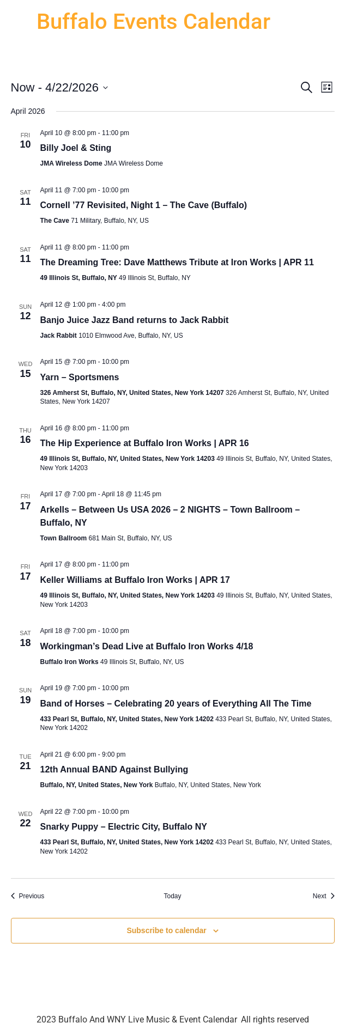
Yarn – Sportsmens (79, 377)
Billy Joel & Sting (76, 148)
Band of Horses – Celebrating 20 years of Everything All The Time (176, 703)
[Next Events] (324, 896)
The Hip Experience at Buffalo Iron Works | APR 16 (144, 443)
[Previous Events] (28, 896)
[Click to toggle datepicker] (59, 87)
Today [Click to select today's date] (172, 896)
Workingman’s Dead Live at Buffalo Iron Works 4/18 (146, 646)
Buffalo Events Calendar (153, 21)
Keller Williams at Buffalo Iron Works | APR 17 (135, 580)
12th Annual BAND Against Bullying (114, 769)
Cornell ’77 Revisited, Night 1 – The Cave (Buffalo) (143, 205)
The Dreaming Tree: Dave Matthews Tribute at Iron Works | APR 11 (177, 262)
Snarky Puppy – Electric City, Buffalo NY (123, 826)
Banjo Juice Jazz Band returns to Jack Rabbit (134, 320)
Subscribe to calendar (166, 930)
